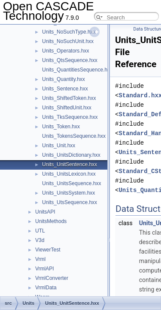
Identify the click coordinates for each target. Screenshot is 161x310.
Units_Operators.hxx (65, 51)
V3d (39, 240)
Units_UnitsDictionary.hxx (71, 155)
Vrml (40, 259)
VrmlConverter (51, 278)
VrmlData (46, 288)
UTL (40, 231)
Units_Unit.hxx (58, 146)
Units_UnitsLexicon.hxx (69, 174)
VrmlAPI (44, 269)
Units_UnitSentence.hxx (69, 164)
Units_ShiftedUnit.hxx (66, 108)
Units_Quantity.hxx (63, 79)
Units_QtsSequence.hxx (69, 60)
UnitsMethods (51, 221)
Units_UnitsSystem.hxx (68, 193)
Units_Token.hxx (61, 127)
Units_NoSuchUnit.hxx (68, 41)
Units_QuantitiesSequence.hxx (77, 70)
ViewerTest (47, 250)
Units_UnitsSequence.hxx (71, 183)
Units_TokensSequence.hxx (74, 136)
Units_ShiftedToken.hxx (69, 98)
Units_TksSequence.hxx (69, 117)
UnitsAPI (45, 212)
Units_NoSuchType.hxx (69, 32)
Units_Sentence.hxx (65, 89)
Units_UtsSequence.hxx (69, 202)
